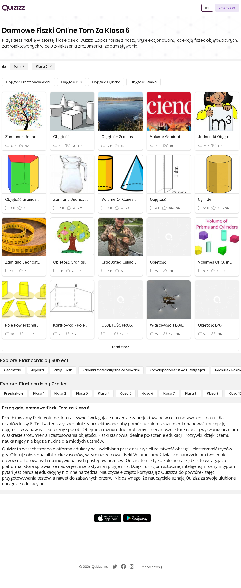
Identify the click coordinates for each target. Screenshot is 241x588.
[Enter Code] (227, 8)
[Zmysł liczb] (63, 370)
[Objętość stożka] (143, 82)
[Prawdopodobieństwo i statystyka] (177, 370)
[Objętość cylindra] (106, 82)
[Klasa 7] (169, 393)
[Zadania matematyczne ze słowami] (111, 370)
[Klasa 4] (104, 393)
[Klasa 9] (213, 393)
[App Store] (107, 518)
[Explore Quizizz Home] (13, 8)
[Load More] (120, 347)
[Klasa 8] (191, 393)
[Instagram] (132, 567)
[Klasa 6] (43, 66)
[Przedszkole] (13, 393)
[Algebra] (37, 370)
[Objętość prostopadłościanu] (28, 82)
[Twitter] (114, 567)
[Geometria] (12, 370)
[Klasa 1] (38, 393)
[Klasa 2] (60, 393)
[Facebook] (123, 567)
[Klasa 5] (126, 393)
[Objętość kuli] (71, 82)
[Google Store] (137, 518)
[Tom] (19, 66)
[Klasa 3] (82, 393)
